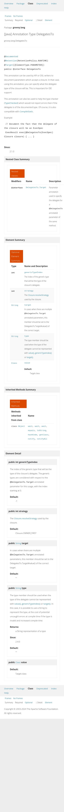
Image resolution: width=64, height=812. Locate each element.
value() (31, 353)
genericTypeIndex (33, 272)
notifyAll (42, 439)
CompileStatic (26, 111)
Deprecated (42, 3)
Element (48, 20)
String (14, 305)
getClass (43, 434)
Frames (8, 16)
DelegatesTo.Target (36, 187)
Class (14, 363)
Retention (11, 60)
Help (6, 7)
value (27, 363)
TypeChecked (11, 103)
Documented (11, 56)
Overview (8, 3)
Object (21, 426)
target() (30, 357)
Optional (28, 20)
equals (31, 430)
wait (30, 426)
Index (54, 3)
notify (31, 439)
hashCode (32, 434)
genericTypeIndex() (43, 353)
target (27, 305)
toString (41, 430)
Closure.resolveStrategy (38, 295)
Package (21, 3)
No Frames (18, 16)
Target (9, 65)
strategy (29, 291)
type (26, 336)
